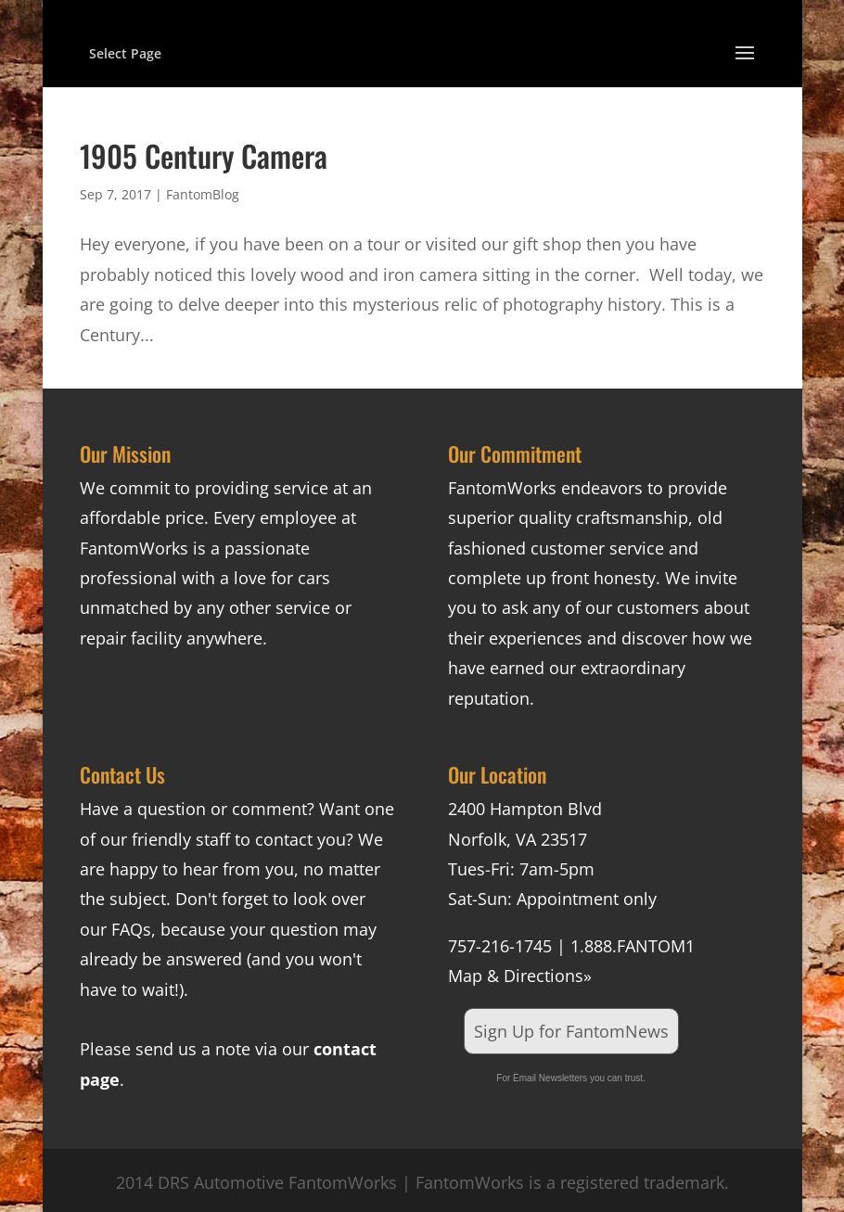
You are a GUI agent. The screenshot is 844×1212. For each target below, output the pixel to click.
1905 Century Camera (203, 155)
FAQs (131, 929)
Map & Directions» (520, 975)
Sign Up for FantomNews (571, 1031)
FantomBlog (202, 194)
